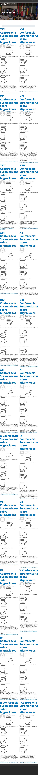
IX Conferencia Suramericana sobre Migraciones (28, 498)
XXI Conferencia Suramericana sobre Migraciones (29, 91)
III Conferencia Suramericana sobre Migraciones (28, 699)
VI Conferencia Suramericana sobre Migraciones (9, 634)
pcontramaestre (8, 180)
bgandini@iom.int (8, 44)
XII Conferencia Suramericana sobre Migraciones (9, 432)
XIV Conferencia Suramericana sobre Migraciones (9, 365)
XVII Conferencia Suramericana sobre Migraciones (29, 228)
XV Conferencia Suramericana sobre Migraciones (28, 296)
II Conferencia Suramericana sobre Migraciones (9, 762)
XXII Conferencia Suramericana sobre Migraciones (9, 93)
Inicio (4, 25)
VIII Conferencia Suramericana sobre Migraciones (9, 564)
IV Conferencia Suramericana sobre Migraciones (9, 699)
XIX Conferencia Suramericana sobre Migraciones (29, 162)
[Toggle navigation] (36, 4)
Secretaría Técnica (34, 0)
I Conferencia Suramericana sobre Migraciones (28, 762)
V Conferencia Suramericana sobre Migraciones (28, 631)
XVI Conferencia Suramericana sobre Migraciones (9, 293)
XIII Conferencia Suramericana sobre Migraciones (29, 366)
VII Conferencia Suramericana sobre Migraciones (29, 567)
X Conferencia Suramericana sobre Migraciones (9, 494)
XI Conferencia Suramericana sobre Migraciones (28, 432)
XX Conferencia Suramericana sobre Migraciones (9, 161)
